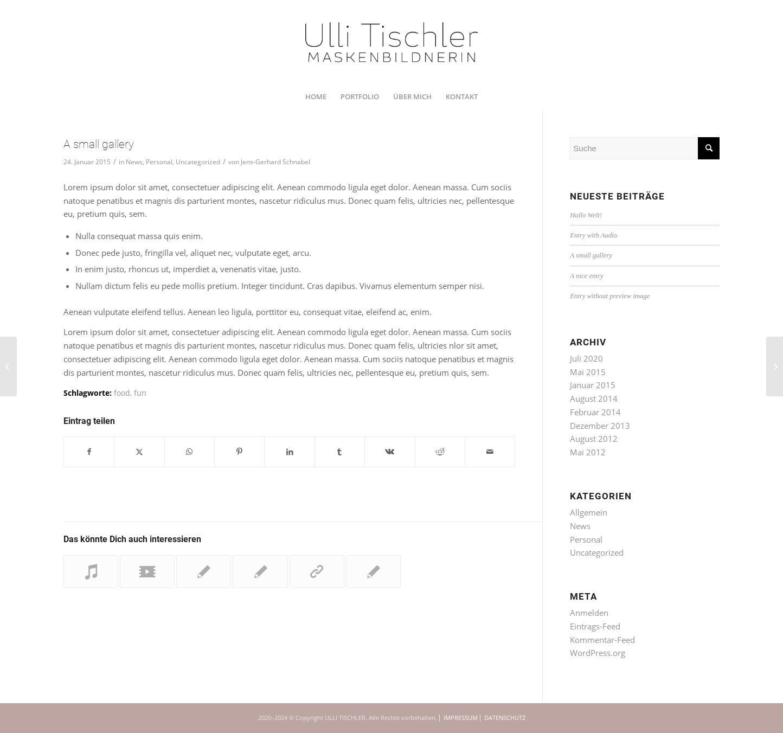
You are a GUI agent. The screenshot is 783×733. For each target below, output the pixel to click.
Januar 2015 (592, 385)
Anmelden (589, 612)
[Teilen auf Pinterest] (239, 452)
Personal (159, 161)
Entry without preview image (610, 296)
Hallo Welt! (586, 215)
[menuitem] (315, 96)
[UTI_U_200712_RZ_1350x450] (391, 41)
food (122, 393)
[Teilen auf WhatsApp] (189, 452)
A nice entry (586, 276)
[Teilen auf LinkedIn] (289, 452)
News (134, 161)
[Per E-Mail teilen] (490, 452)
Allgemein (588, 512)
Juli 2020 (586, 358)
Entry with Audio (593, 235)
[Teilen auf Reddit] (440, 452)
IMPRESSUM (461, 717)
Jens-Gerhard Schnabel (275, 161)
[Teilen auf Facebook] (89, 452)
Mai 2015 (588, 371)
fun (140, 393)
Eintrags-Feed (595, 626)
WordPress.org (597, 652)
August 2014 (594, 398)
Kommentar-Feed (602, 639)
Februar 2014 (595, 412)
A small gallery (591, 255)
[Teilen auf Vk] (389, 452)
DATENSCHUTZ (504, 717)
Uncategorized (198, 161)
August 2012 (594, 438)
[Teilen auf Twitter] (139, 452)
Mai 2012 (588, 452)
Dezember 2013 (600, 425)
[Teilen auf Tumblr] (339, 452)
